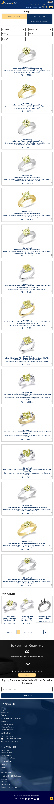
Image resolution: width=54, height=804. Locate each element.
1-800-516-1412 (9, 736)
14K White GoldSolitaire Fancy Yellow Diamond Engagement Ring (27, 68)
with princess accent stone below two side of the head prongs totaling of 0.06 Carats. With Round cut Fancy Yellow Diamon (27, 71)
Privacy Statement (6, 753)
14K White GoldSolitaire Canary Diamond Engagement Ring (27, 176)
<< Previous (8, 632)
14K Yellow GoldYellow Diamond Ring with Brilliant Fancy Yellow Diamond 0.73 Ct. (27, 542)
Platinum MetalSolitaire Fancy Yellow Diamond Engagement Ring (27, 140)
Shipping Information (7, 727)
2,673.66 (30, 513)
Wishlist (26, 7)
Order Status (5, 712)
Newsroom (4, 770)
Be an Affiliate (5, 784)
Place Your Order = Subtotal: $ (40, 22)
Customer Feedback (7, 772)
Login (39, 7)
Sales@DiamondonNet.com (13, 738)
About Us (4, 764)
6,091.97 (30, 477)
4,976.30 (30, 183)
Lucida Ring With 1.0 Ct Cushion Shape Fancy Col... (27, 618)
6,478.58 (30, 292)
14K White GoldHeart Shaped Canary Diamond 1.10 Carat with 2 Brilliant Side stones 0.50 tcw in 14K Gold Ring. (27, 394)
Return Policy (5, 750)
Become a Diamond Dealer (9, 787)
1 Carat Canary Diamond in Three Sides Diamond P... (9, 618)
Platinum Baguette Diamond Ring (44, 617)
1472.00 (47, 621)
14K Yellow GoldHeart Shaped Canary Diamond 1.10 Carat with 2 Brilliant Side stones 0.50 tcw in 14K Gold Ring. (27, 432)
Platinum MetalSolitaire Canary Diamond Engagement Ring (27, 248)
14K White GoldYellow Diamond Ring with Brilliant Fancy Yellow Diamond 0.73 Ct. (27, 506)
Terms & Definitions (7, 729)
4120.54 (29, 623)
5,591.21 (30, 402)
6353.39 (12, 623)
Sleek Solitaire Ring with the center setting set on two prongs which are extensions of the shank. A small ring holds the (27, 509)
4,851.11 (30, 147)
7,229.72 (30, 364)
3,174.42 (30, 586)
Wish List (4, 715)
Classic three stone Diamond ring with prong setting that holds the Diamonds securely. (27, 398)
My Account (33, 7)
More (27, 675)
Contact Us (4, 722)
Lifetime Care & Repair (8, 758)
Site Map (4, 779)
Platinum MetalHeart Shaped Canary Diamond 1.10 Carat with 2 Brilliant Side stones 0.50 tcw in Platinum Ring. (27, 469)
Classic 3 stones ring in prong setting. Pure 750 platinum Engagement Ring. (27, 361)
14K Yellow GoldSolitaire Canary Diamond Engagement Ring (27, 212)
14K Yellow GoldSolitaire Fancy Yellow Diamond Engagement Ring (27, 104)
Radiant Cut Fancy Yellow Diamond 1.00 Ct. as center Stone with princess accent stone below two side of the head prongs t (27, 180)
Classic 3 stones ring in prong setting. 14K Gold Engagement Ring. (27, 289)
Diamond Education (7, 724)
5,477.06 (30, 256)
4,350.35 (30, 75)
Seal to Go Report (6, 755)
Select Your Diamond (40, 16)
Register (3, 710)
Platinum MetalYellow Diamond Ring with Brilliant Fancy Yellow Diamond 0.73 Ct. (27, 578)
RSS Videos (4, 782)
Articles (3, 767)
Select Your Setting (14, 16)
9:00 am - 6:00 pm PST (11, 741)
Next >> (47, 632)
